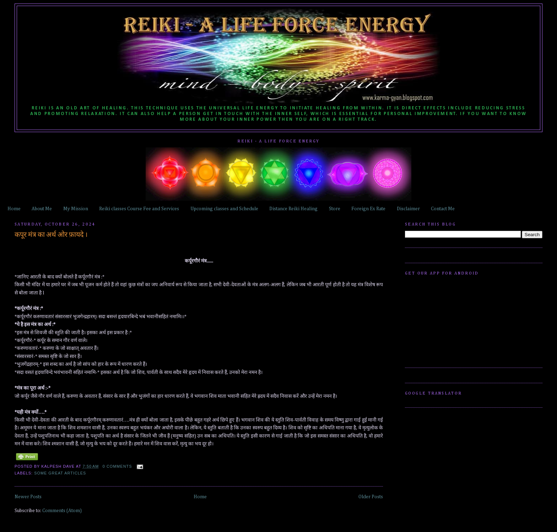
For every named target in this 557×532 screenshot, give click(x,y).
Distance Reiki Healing (293, 208)
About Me (42, 208)
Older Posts (370, 496)
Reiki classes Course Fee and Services (139, 208)
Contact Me (443, 208)
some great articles (60, 473)
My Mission (75, 208)
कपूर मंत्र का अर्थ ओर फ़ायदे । (51, 235)
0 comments (117, 466)
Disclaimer (408, 208)
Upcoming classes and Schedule (224, 208)
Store (334, 208)
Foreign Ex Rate (368, 208)
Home (14, 208)
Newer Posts (28, 496)
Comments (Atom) (62, 510)
